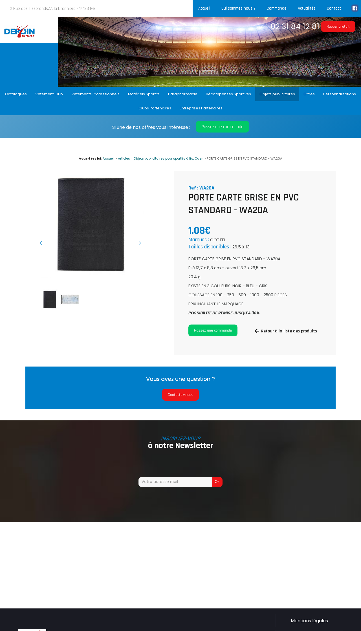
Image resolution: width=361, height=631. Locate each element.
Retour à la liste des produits (289, 331)
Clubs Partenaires (154, 108)
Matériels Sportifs (144, 94)
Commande (277, 8)
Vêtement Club (49, 94)
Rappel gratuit (338, 26)
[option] (90, 224)
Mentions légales (309, 620)
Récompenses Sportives (228, 94)
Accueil (204, 8)
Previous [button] (41, 243)
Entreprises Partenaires (201, 108)
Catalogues (16, 94)
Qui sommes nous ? (238, 8)
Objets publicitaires (277, 94)
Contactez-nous (180, 394)
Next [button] (139, 243)
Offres (309, 94)
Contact (334, 8)
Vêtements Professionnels (95, 94)
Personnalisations (339, 94)
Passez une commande (222, 127)
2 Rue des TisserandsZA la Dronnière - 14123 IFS (52, 9)
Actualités (307, 8)
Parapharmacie (182, 94)
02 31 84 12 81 (294, 26)
